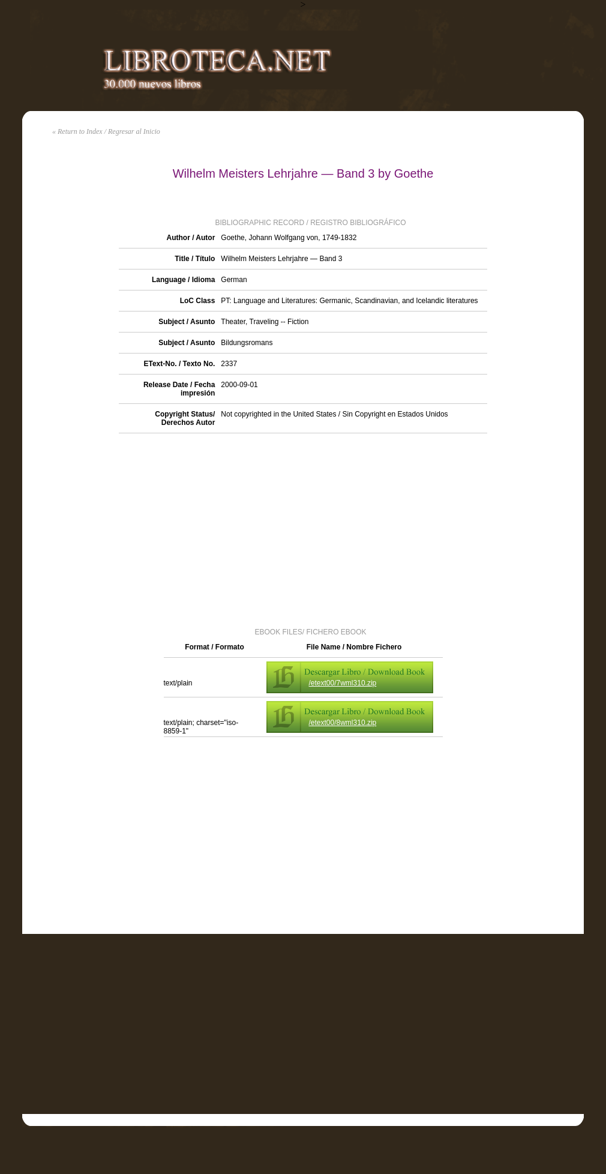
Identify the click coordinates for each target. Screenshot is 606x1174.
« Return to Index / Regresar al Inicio (106, 131)
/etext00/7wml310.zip (343, 683)
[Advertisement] (303, 529)
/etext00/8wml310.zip (343, 722)
